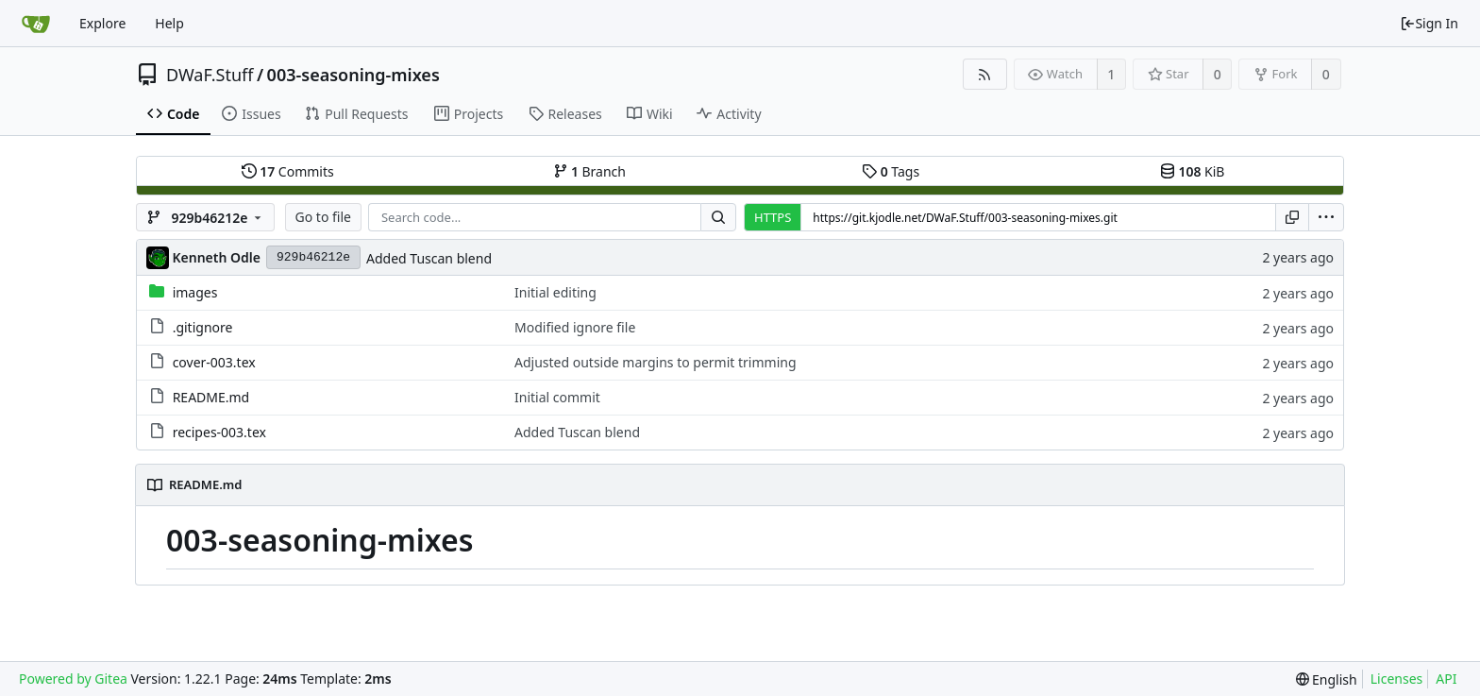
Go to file (323, 217)
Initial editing (555, 292)
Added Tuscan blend (429, 258)
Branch (590, 171)
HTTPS (772, 217)
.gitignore (203, 327)
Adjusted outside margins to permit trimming (655, 362)
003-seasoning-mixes (353, 74)
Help (169, 23)
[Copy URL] (1292, 217)
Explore (102, 23)
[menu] (1326, 217)
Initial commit (557, 397)
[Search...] (718, 217)
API (1446, 679)
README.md (211, 397)
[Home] (35, 24)
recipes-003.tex (219, 432)
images (195, 292)
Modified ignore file (574, 327)
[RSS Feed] (985, 74)
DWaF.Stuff (209, 74)
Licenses (1397, 679)
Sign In (1429, 23)
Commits (288, 171)
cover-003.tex (214, 362)
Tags (890, 171)
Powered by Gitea (73, 679)
